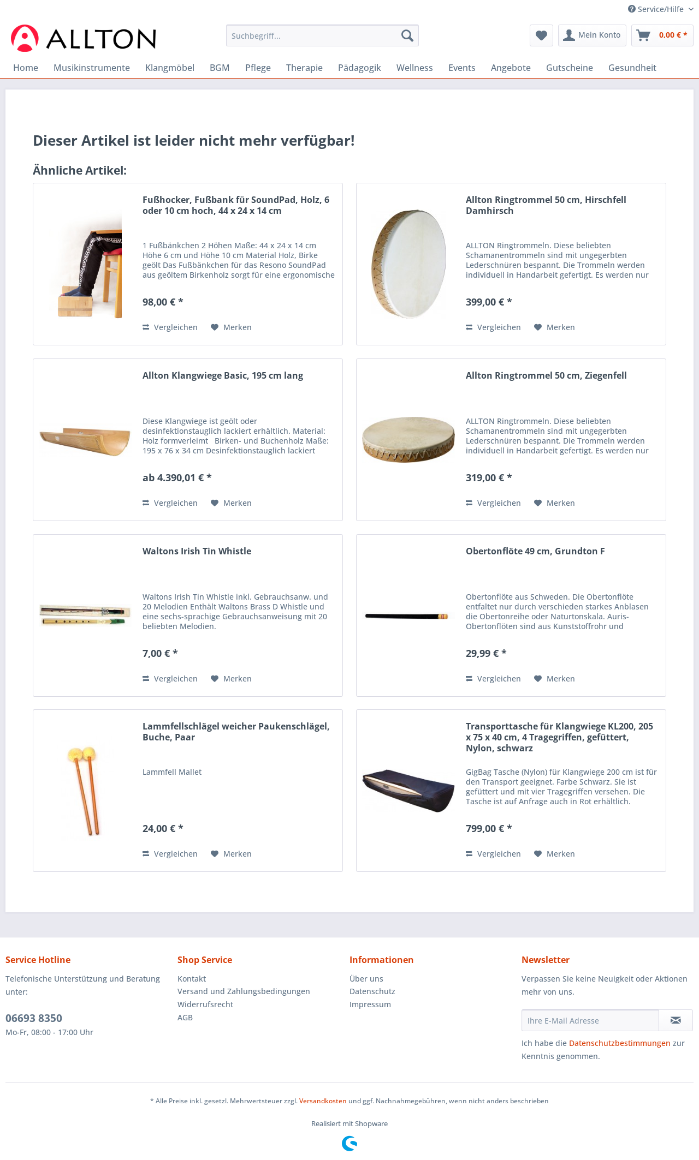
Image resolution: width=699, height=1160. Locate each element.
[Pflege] (258, 67)
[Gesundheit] (632, 67)
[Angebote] (510, 67)
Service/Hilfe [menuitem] (657, 9)
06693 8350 (33, 1018)
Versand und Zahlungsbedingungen (243, 991)
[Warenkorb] (662, 35)
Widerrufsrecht (205, 1004)
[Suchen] (407, 35)
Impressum (370, 1004)
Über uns (366, 978)
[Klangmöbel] (170, 67)
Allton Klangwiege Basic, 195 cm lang (223, 375)
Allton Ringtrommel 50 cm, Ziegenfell (546, 375)
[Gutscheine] (569, 67)
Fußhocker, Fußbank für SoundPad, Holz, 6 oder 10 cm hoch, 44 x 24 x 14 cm (236, 205)
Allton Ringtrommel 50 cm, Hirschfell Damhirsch (546, 205)
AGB (185, 1017)
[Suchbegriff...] (322, 35)
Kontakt (191, 978)
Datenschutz (372, 991)
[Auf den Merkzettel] (231, 327)
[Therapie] (304, 67)
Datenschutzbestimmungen (620, 1043)
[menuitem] (322, 41)
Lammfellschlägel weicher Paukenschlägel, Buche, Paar (236, 732)
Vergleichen (170, 327)
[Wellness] (415, 67)
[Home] (25, 67)
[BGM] (220, 67)
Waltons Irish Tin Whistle (197, 551)
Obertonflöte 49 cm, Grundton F (535, 551)
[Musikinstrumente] (92, 67)
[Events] (462, 67)
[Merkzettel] (541, 35)
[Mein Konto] (592, 35)
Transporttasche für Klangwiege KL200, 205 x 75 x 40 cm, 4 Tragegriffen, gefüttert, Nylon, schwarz (559, 737)
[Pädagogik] (359, 67)
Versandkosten (323, 1100)
